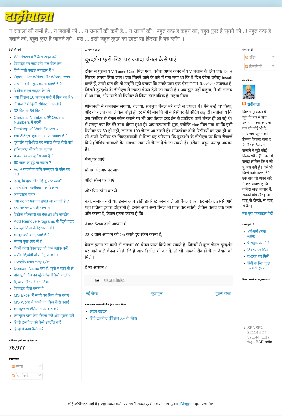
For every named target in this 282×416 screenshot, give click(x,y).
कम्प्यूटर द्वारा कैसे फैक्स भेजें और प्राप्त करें (44, 315)
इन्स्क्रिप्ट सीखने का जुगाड (33, 149)
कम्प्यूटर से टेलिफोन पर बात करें (36, 309)
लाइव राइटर (98, 311)
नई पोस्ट (92, 293)
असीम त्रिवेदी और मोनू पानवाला (36, 255)
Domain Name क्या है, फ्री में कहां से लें (44, 268)
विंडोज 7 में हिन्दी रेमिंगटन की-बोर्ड (37, 104)
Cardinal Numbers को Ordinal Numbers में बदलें (39, 120)
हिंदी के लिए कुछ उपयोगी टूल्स (258, 265)
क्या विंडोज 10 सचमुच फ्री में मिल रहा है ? (44, 97)
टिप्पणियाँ (20, 376)
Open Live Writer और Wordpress (42, 77)
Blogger (187, 404)
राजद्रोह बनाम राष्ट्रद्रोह (31, 262)
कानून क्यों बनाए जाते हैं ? (32, 235)
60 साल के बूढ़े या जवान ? (32, 162)
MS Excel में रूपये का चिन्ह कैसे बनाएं (41, 295)
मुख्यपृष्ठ (157, 293)
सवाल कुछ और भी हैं (28, 241)
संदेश (17, 366)
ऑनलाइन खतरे (24, 194)
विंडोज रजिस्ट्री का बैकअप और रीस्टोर (41, 214)
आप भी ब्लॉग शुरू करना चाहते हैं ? (38, 84)
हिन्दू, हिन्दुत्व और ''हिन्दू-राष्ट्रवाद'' (38, 181)
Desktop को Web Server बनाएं (38, 129)
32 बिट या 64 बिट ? (29, 111)
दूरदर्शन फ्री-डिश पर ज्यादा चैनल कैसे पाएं (43, 142)
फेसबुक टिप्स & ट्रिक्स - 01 (34, 228)
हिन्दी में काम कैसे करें (29, 329)
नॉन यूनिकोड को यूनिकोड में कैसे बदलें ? (42, 275)
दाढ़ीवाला (253, 104)
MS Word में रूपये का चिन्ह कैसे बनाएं (41, 302)
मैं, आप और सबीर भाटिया (31, 282)
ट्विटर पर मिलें (257, 250)
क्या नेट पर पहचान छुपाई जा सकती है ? (41, 201)
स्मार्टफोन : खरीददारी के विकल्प (36, 188)
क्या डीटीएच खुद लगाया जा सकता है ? (41, 136)
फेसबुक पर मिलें (258, 243)
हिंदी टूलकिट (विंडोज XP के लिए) (113, 318)
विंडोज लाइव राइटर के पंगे (32, 90)
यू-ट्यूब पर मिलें (258, 256)
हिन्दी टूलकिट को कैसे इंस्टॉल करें (37, 322)
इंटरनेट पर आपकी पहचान (32, 208)
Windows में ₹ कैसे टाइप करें (35, 57)
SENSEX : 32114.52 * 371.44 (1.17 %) (258, 335)
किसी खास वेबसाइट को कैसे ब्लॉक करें (41, 248)
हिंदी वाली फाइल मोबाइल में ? (34, 70)
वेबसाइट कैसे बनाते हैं (29, 288)
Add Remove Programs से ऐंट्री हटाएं (44, 221)
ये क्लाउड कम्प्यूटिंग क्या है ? (33, 156)
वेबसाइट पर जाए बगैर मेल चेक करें (38, 63)
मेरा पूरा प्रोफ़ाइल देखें (257, 213)
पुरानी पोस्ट (223, 293)
